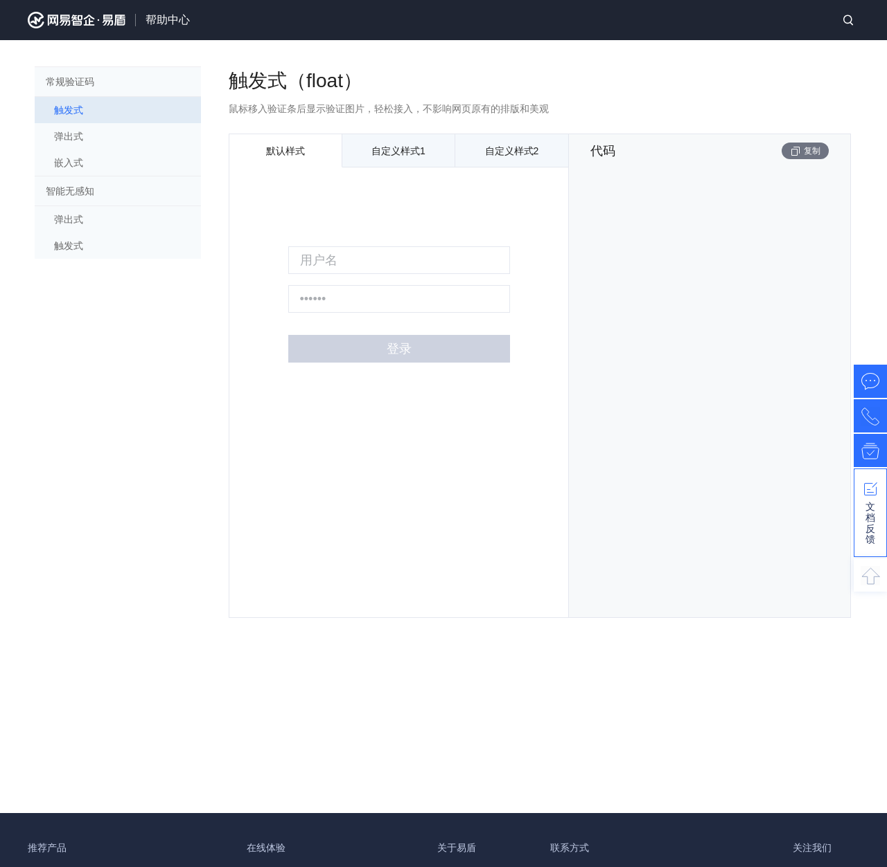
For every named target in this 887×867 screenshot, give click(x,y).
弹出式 (68, 136)
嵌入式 (68, 162)
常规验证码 (70, 81)
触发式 (68, 110)
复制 (805, 151)
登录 (399, 349)
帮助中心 (168, 20)
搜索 (848, 20)
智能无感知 (70, 191)
